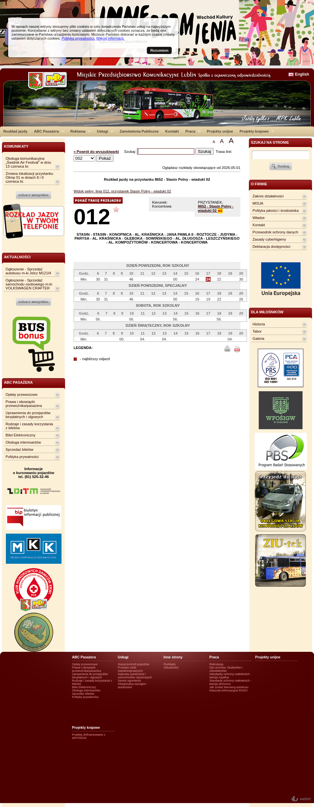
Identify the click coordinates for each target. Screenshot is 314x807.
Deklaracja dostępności (271, 246)
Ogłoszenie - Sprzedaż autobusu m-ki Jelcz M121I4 (28, 271)
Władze (259, 218)
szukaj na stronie (270, 142)
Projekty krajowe (255, 131)
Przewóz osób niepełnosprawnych (130, 669)
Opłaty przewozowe (22, 394)
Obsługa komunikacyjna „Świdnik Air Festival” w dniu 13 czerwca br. (28, 162)
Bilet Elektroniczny (20, 435)
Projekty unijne (220, 131)
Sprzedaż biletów (19, 449)
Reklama (79, 131)
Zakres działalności (268, 196)
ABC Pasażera (47, 131)
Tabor (257, 331)
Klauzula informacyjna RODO (228, 690)
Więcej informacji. (110, 38)
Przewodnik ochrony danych (275, 232)
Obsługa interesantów (23, 442)
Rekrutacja (216, 664)
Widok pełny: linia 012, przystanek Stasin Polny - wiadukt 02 (122, 191)
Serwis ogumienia (129, 680)
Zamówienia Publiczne (139, 131)
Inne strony (173, 657)
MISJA (258, 203)
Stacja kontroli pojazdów (133, 664)
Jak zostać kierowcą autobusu (228, 687)
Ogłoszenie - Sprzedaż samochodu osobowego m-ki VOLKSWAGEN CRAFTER (29, 284)
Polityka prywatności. (78, 38)
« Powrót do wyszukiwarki (96, 152)
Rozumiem (159, 50)
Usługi (103, 131)
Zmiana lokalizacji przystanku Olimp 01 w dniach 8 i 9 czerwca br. (29, 177)
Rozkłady (170, 664)
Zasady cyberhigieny (269, 239)
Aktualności (171, 667)
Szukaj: (130, 152)
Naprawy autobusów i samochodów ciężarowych (135, 675)
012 (92, 216)
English (302, 74)
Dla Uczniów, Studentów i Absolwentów (225, 669)
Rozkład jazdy (15, 131)
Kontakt (172, 131)
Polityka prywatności (22, 457)
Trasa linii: (224, 152)
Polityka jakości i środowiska (276, 210)
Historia (259, 324)
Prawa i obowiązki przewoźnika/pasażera (24, 404)
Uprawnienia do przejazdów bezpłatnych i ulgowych (28, 415)
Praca (191, 131)
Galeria (258, 338)
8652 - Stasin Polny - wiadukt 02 (216, 208)
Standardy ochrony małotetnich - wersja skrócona (230, 682)
